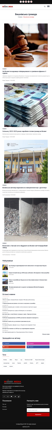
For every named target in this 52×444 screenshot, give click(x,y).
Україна (19, 377)
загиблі (25, 377)
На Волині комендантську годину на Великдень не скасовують (17, 324)
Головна (20, 17)
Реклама (4, 421)
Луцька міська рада (39, 374)
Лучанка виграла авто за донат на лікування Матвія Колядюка (26, 301)
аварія (42, 377)
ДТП (37, 377)
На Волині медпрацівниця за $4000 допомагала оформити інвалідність (20, 332)
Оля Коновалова (6, 205)
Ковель (31, 377)
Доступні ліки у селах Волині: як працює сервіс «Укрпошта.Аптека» (19, 328)
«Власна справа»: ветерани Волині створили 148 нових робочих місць (18, 314)
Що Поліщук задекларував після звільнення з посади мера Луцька (27, 280)
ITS (28, 441)
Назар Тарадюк (5, 84)
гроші (13, 377)
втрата (11, 380)
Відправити (38, 428)
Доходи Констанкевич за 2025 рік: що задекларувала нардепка (18, 342)
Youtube (7, 361)
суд (21, 374)
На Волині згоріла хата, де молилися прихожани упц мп (16, 335)
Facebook (7, 357)
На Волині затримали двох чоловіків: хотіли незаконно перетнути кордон (19, 321)
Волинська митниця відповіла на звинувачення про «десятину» (24, 198)
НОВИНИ (4, 72)
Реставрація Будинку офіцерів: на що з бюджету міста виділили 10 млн (19, 339)
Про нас (4, 418)
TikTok (5, 364)
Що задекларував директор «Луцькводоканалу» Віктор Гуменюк (17, 346)
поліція (5, 380)
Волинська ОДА (28, 374)
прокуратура (6, 377)
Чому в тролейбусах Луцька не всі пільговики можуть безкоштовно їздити (28, 295)
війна (11, 374)
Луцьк (16, 374)
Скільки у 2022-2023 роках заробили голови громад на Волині (24, 138)
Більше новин (46, 348)
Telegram (31, 361)
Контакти (4, 423)
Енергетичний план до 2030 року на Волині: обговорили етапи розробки (29, 287)
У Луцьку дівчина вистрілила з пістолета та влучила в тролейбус (18, 317)
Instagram (31, 357)
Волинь (5, 374)
